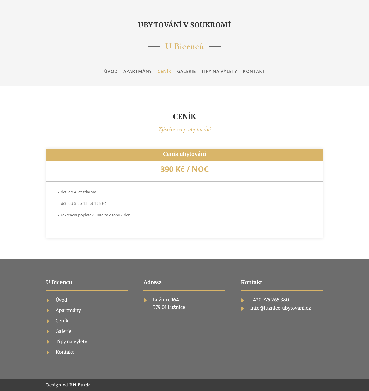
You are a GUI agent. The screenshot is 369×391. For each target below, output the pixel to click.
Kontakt (254, 72)
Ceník (164, 72)
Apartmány (137, 72)
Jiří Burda (80, 384)
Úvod (111, 72)
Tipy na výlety (219, 72)
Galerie (186, 72)
